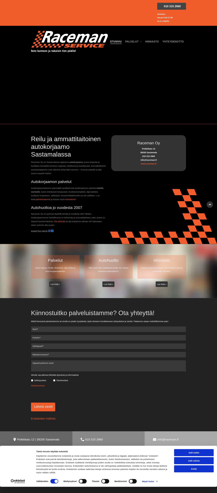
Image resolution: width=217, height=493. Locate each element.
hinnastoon (70, 199)
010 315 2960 (94, 439)
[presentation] (52, 394)
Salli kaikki (194, 471)
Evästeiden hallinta (43, 418)
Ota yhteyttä (59, 221)
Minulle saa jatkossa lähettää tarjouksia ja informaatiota (55, 375)
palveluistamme (43, 199)
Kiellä (194, 488)
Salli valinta (194, 479)
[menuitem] (115, 42)
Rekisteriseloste (38, 386)
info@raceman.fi (168, 439)
